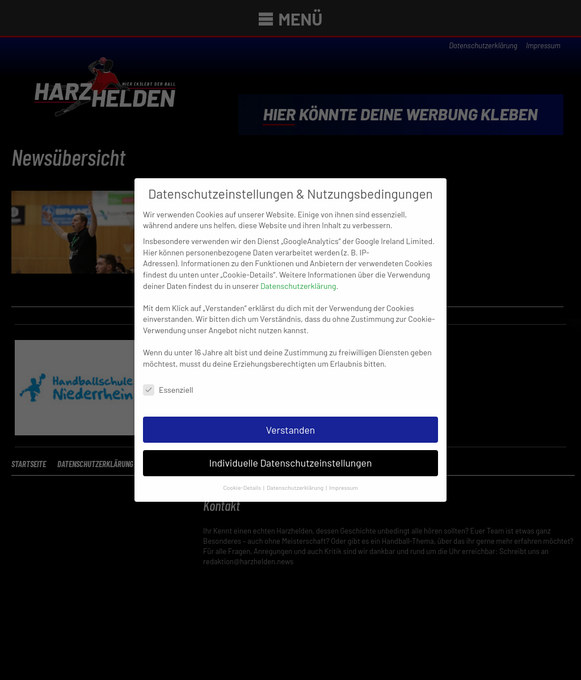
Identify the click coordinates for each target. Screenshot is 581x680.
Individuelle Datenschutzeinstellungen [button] (290, 453)
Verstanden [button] (290, 420)
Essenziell (168, 380)
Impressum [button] (343, 478)
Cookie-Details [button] (242, 478)
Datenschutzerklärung (298, 276)
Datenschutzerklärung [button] (296, 478)
